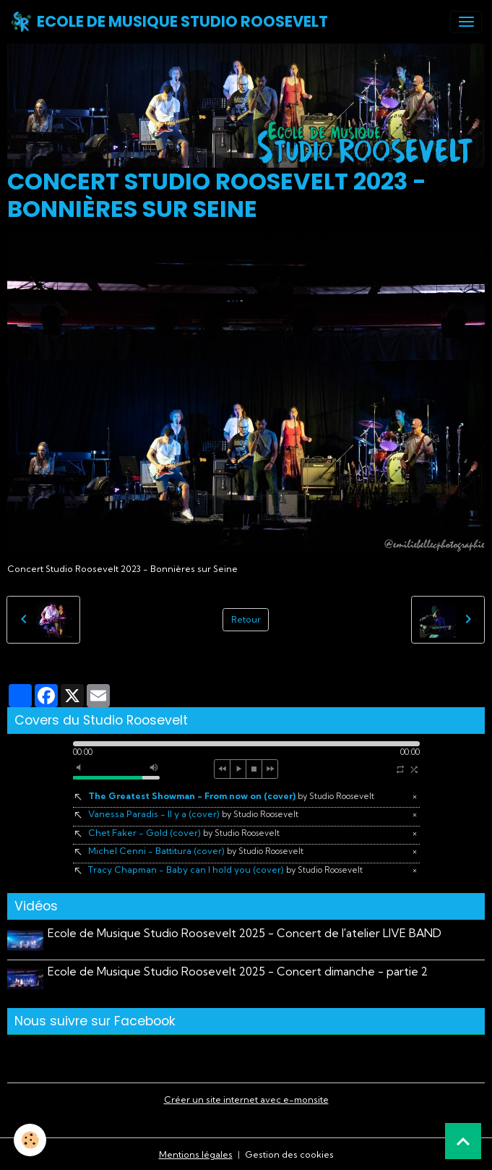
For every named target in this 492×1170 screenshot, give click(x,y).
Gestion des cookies (289, 1153)
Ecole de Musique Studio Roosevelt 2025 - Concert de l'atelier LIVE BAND (245, 933)
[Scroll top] (463, 1141)
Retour (246, 619)
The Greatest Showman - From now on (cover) (231, 795)
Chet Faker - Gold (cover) (184, 832)
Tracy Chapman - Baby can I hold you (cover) (225, 869)
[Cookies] (30, 1140)
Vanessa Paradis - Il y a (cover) (193, 813)
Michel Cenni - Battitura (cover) (195, 850)
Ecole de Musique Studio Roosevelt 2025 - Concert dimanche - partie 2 (238, 971)
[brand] (169, 21)
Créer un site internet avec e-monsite (246, 1098)
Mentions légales (196, 1153)
